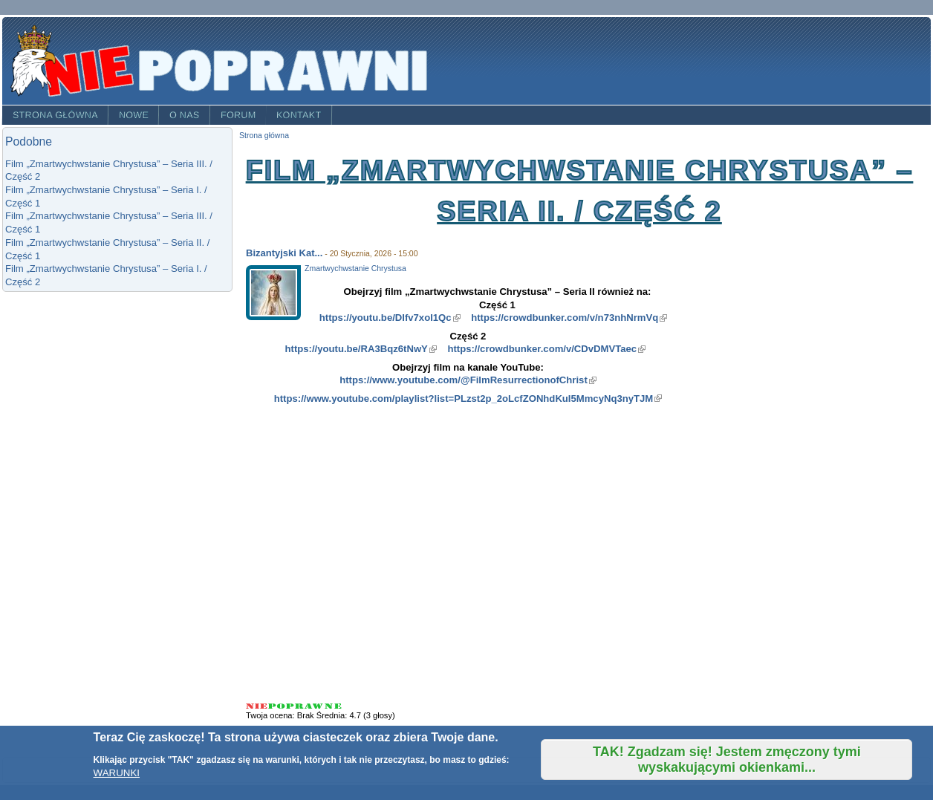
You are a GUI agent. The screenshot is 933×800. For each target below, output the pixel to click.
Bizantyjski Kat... (284, 252)
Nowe (134, 115)
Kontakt (299, 115)
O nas (184, 115)
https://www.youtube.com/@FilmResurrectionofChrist (467, 380)
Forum (238, 115)
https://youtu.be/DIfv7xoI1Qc (390, 317)
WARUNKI (117, 772)
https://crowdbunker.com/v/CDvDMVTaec (546, 348)
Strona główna (55, 115)
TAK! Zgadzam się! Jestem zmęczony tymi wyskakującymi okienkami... (727, 759)
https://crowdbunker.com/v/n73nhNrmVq (569, 317)
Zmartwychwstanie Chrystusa (355, 268)
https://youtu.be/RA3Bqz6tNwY (361, 348)
